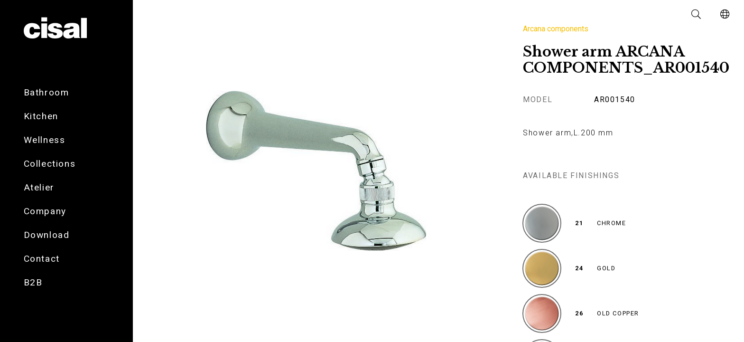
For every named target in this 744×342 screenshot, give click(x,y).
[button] (696, 14)
